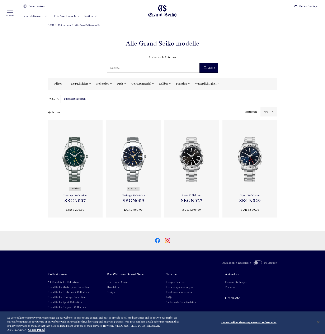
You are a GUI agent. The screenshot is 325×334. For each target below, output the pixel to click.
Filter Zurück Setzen (74, 98)
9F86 (54, 99)
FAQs (169, 297)
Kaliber (163, 83)
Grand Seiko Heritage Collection (67, 297)
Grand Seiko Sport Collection (65, 302)
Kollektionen (35, 16)
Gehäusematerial (141, 83)
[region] (162, 322)
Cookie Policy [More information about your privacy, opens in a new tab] (36, 329)
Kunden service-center (179, 292)
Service (171, 274)
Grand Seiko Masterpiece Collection (69, 287)
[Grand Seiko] (162, 11)
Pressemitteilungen (236, 282)
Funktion (181, 83)
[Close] (318, 322)
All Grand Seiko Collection (63, 282)
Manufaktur (113, 287)
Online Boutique (306, 6)
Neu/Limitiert (79, 83)
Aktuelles (232, 274)
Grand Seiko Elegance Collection (67, 307)
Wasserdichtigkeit (206, 83)
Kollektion (102, 83)
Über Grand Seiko (117, 282)
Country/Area (34, 6)
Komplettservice (175, 282)
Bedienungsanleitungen (179, 287)
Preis (120, 83)
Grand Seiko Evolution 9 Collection (68, 292)
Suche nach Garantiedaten (181, 302)
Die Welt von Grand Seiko (75, 16)
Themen (230, 287)
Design (111, 292)
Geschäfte (232, 298)
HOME (51, 25)
